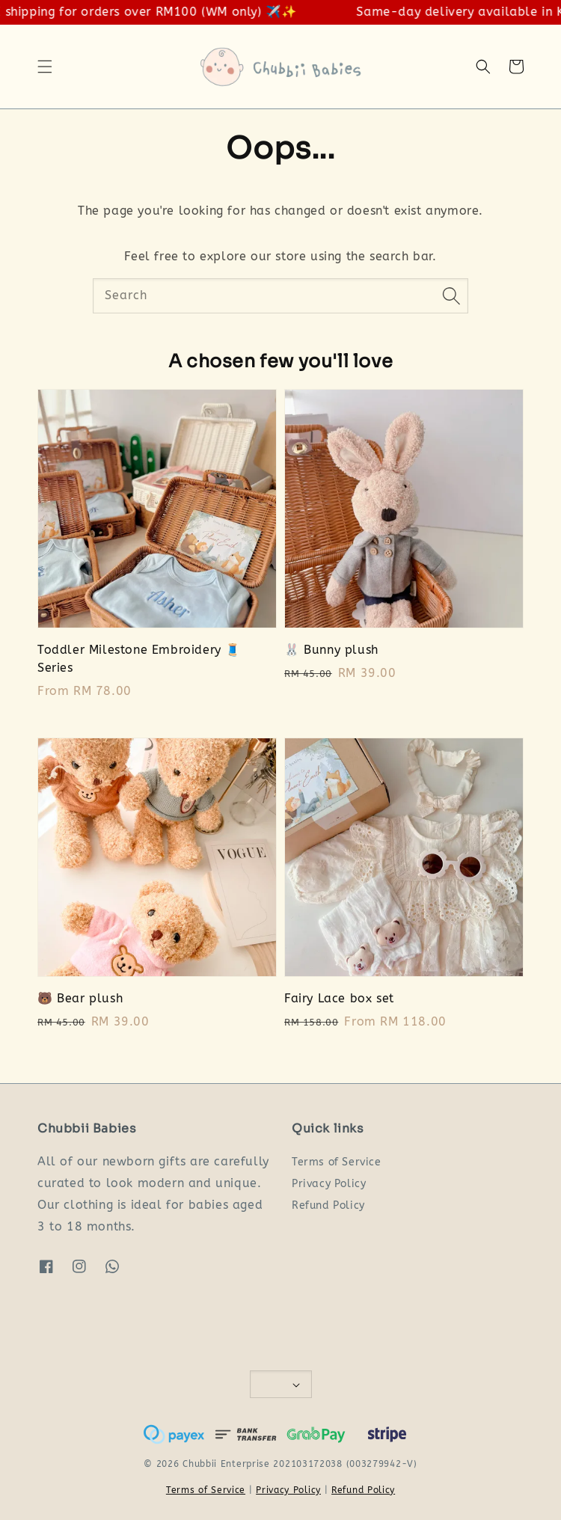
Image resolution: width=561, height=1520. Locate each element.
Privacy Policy (329, 1183)
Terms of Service (336, 1162)
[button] (44, 66)
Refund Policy (328, 1205)
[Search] (451, 295)
